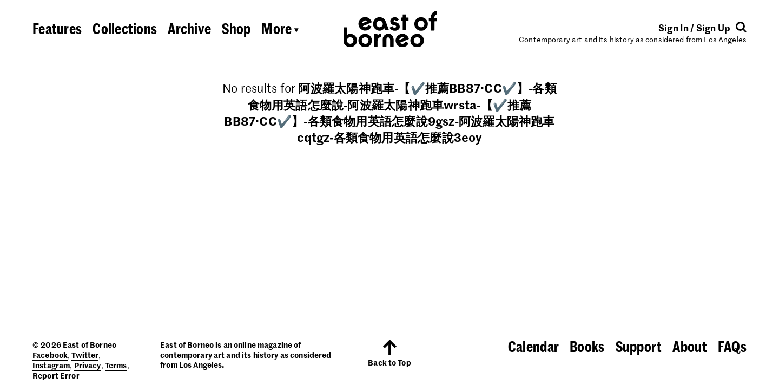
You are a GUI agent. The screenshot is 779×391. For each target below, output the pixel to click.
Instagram (51, 365)
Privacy (87, 365)
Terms (116, 365)
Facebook (50, 354)
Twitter (84, 354)
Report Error (56, 375)
